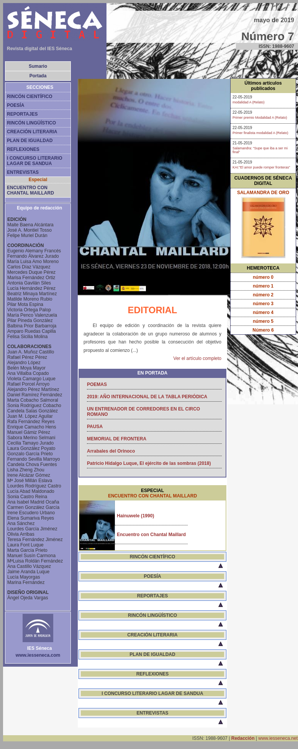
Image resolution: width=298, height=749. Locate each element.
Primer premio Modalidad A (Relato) (260, 117)
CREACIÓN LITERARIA (32, 131)
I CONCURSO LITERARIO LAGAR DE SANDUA (34, 160)
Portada (38, 75)
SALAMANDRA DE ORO (263, 192)
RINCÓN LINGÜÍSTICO (31, 123)
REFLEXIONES (23, 149)
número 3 (263, 303)
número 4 (263, 312)
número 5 (263, 321)
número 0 (263, 277)
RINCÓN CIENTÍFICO (29, 96)
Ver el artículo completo (197, 358)
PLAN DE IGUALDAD (29, 140)
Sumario (38, 66)
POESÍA (15, 105)
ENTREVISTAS (23, 172)
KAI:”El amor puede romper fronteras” (261, 167)
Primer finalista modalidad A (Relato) (260, 133)
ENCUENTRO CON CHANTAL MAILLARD (30, 190)
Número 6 (262, 330)
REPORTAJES (22, 114)
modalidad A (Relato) (249, 102)
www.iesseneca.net (278, 738)
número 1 (263, 286)
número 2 (263, 295)
